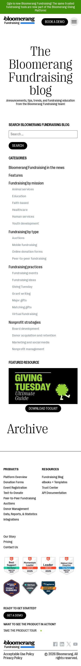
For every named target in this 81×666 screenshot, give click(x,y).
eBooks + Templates (54, 482)
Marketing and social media (30, 342)
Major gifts (19, 300)
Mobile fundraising (24, 245)
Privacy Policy (12, 658)
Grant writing (21, 294)
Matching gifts (22, 307)
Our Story (9, 536)
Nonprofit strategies (25, 322)
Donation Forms (13, 482)
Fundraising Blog (52, 477)
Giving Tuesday (22, 287)
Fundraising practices (25, 267)
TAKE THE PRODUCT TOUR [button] (20, 630)
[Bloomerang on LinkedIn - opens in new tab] (62, 645)
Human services (23, 216)
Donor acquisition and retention (34, 335)
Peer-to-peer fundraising (29, 258)
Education (19, 196)
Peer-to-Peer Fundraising (19, 498)
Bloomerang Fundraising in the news (36, 167)
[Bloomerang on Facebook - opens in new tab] (55, 645)
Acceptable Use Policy (18, 654)
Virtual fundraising (24, 314)
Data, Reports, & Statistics (20, 514)
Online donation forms (27, 252)
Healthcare (20, 210)
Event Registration (15, 488)
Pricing (7, 542)
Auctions (18, 238)
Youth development (25, 223)
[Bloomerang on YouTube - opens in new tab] (75, 645)
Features (16, 175)
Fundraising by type (24, 232)
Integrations (11, 519)
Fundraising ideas (24, 280)
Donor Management (16, 509)
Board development (25, 329)
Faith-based (20, 203)
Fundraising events (25, 273)
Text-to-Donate (13, 493)
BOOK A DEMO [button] (55, 22)
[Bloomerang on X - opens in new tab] (69, 645)
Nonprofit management (28, 349)
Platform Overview (15, 477)
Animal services (23, 189)
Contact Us (10, 547)
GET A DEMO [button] (15, 615)
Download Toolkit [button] (43, 409)
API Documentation (54, 493)
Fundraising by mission (26, 183)
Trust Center (50, 488)
